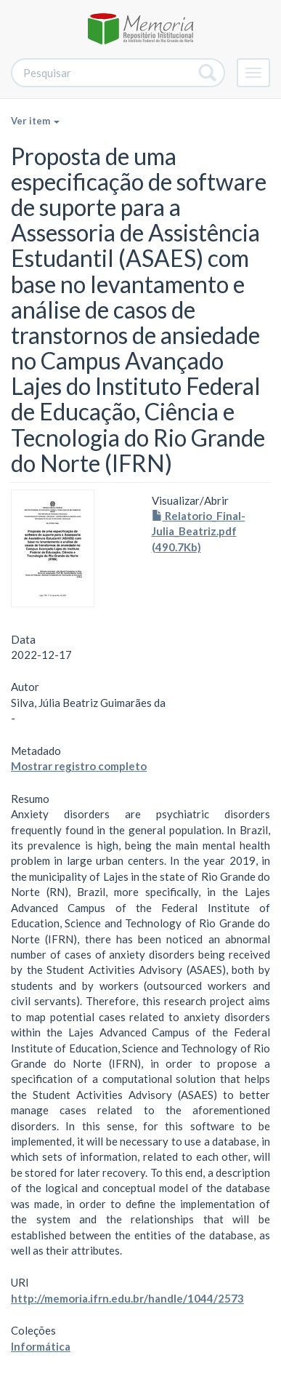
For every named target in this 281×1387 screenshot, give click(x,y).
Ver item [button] (35, 121)
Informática (40, 1346)
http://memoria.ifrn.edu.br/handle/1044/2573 (127, 1298)
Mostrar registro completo (79, 765)
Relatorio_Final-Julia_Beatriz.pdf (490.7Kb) (198, 531)
